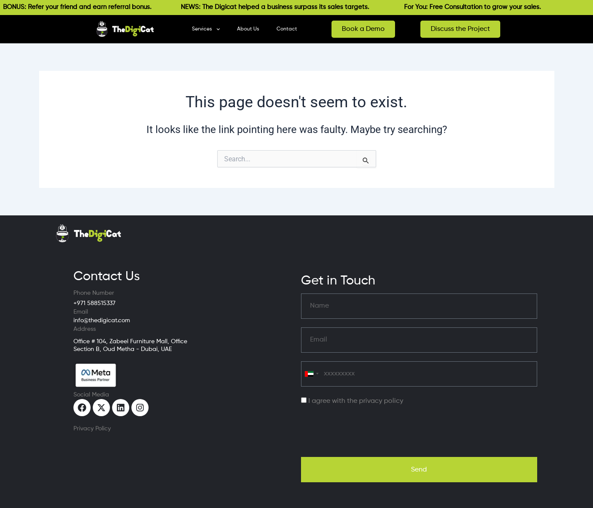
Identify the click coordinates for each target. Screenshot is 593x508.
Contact (287, 29)
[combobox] (311, 374)
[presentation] (366, 431)
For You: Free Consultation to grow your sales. (476, 7)
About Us (248, 29)
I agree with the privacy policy (355, 401)
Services (206, 29)
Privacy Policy (92, 429)
